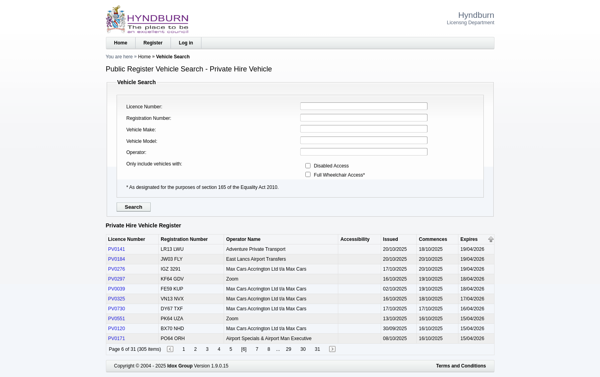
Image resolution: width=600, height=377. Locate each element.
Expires (468, 239)
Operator (136, 152)
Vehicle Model (141, 141)
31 (317, 349)
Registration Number (148, 118)
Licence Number (144, 107)
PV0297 (116, 279)
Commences (433, 239)
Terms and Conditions (461, 366)
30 (302, 349)
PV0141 (116, 249)
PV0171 (116, 338)
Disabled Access (331, 166)
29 (288, 349)
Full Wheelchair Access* (339, 175)
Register (153, 43)
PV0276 (116, 269)
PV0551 (116, 318)
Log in (186, 43)
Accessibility (354, 239)
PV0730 (116, 309)
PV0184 (116, 259)
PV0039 (116, 289)
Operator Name (243, 239)
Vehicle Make (141, 130)
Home (120, 43)
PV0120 (116, 328)
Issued (390, 239)
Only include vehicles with (154, 164)
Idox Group (180, 366)
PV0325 (116, 299)
